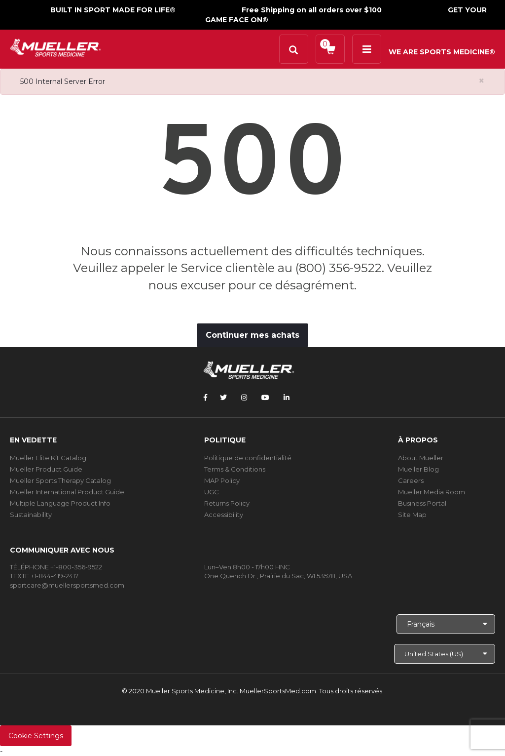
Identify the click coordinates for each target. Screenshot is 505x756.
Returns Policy (227, 503)
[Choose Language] (446, 624)
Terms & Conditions (234, 469)
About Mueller (420, 458)
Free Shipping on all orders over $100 (312, 9)
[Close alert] (481, 81)
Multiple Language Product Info (60, 503)
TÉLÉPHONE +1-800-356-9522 (56, 567)
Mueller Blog (418, 469)
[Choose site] (444, 654)
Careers (411, 480)
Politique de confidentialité (247, 458)
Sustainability (31, 514)
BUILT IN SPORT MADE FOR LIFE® (113, 9)
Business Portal (422, 503)
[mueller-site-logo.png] (55, 47)
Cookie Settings (35, 735)
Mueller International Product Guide (67, 492)
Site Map (412, 514)
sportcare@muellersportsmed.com (67, 585)
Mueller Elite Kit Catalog (48, 458)
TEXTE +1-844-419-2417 (44, 576)
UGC (211, 492)
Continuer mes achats (252, 335)
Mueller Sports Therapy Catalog (60, 480)
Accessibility (223, 514)
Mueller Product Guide (46, 469)
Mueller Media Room (431, 492)
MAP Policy (222, 480)
